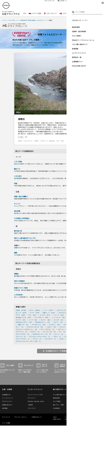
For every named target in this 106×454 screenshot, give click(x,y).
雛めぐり (17, 169)
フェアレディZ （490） (82, 312)
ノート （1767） (48, 310)
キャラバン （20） (55, 324)
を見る (90, 157)
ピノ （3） (62, 331)
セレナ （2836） (35, 310)
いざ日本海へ (18, 295)
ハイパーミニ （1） (77, 339)
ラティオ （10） (64, 327)
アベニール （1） (81, 336)
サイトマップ (102, 382)
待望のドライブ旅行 (21, 288)
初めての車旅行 (19, 281)
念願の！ (17, 245)
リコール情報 (6, 423)
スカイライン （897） (82, 310)
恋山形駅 (17, 211)
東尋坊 (16, 274)
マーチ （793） (35, 312)
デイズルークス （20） (39, 324)
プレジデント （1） (51, 339)
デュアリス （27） (86, 322)
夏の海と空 (18, 231)
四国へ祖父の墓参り (21, 196)
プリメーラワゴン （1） (23, 339)
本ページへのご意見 (87, 417)
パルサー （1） (64, 339)
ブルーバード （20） (84, 324)
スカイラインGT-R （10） (35, 327)
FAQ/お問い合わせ (57, 418)
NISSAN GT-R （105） (24, 317)
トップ (4, 20)
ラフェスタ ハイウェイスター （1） (40, 336)
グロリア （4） (35, 331)
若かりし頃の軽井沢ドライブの (25, 238)
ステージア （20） (69, 324)
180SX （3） (85, 331)
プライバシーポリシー (20, 417)
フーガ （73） (87, 317)
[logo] (6, 5)
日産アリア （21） (23, 324)
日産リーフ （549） (49, 312)
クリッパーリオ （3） (49, 331)
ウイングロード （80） (42, 317)
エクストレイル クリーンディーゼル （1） (28, 341)
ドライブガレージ (13, 20)
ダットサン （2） (72, 334)
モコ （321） (33, 315)
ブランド (95, 3)
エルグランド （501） (65, 312)
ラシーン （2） (59, 334)
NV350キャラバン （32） (24, 322)
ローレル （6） (76, 329)
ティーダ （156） (73, 315)
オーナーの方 (74, 3)
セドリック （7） (63, 329)
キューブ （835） (21, 312)
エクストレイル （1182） (64, 310)
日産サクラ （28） (72, 322)
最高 (15, 253)
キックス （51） (59, 320)
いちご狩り (18, 176)
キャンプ (17, 204)
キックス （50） (72, 320)
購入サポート (60, 3)
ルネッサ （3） (73, 331)
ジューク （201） (59, 315)
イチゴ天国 (18, 161)
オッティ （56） (46, 320)
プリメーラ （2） (21, 336)
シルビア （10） (52, 327)
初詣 (15, 183)
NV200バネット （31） (43, 322)
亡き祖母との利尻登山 (21, 218)
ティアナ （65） (21, 320)
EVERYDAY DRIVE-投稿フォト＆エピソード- (33, 20)
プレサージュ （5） (22, 331)
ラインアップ (47, 3)
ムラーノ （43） (85, 320)
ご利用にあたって (36, 417)
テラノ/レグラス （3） (23, 334)
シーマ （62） (33, 320)
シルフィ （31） (58, 322)
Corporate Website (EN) (69, 418)
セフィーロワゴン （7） (47, 329)
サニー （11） (20, 327)
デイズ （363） (21, 315)
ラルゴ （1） (57, 336)
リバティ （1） (68, 336)
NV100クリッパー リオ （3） (42, 334)
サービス (85, 3)
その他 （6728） (21, 310)
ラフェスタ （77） (74, 317)
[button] (103, 3)
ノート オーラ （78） (59, 317)
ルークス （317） (45, 315)
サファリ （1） (37, 339)
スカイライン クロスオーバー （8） (27, 329)
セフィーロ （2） (85, 334)
